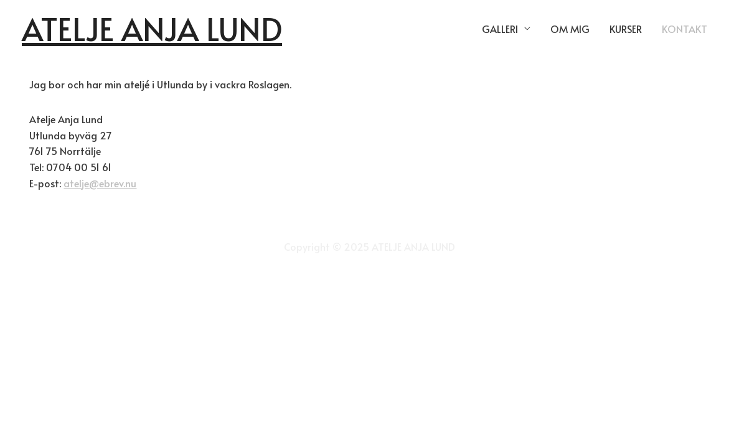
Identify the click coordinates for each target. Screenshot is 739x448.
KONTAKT (684, 28)
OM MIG (570, 28)
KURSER (626, 28)
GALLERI (500, 28)
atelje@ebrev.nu (100, 183)
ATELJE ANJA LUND (152, 28)
